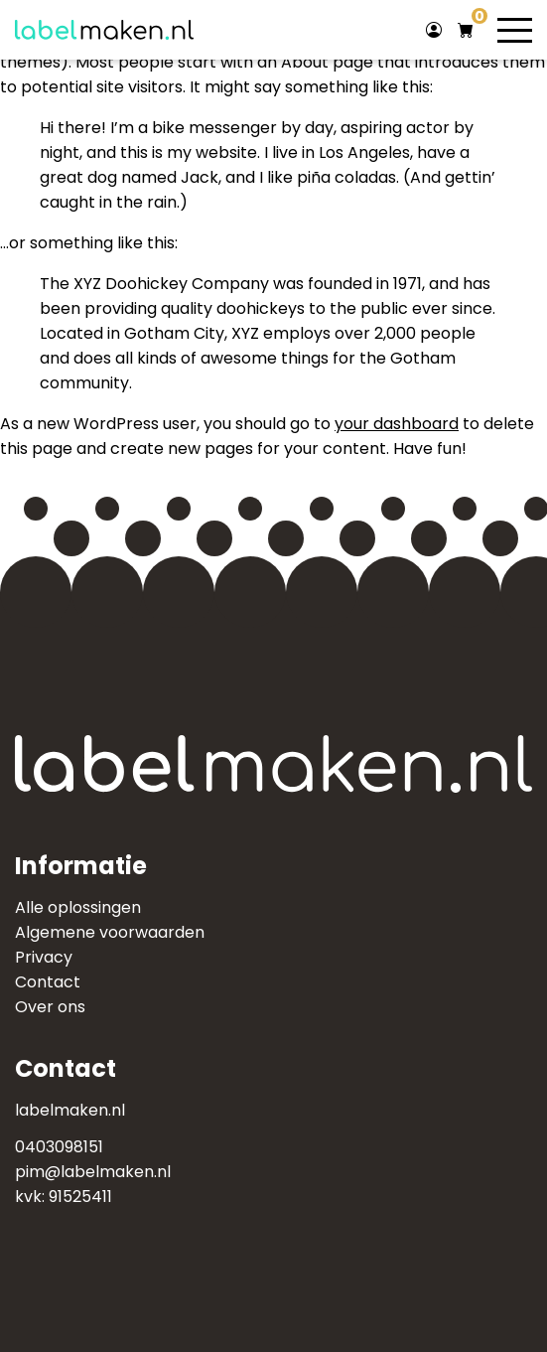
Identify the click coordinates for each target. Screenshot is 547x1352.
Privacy (43, 957)
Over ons (50, 1006)
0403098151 (59, 1146)
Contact (47, 982)
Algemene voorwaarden (110, 932)
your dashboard (397, 423)
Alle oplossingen (78, 907)
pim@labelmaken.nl (93, 1171)
